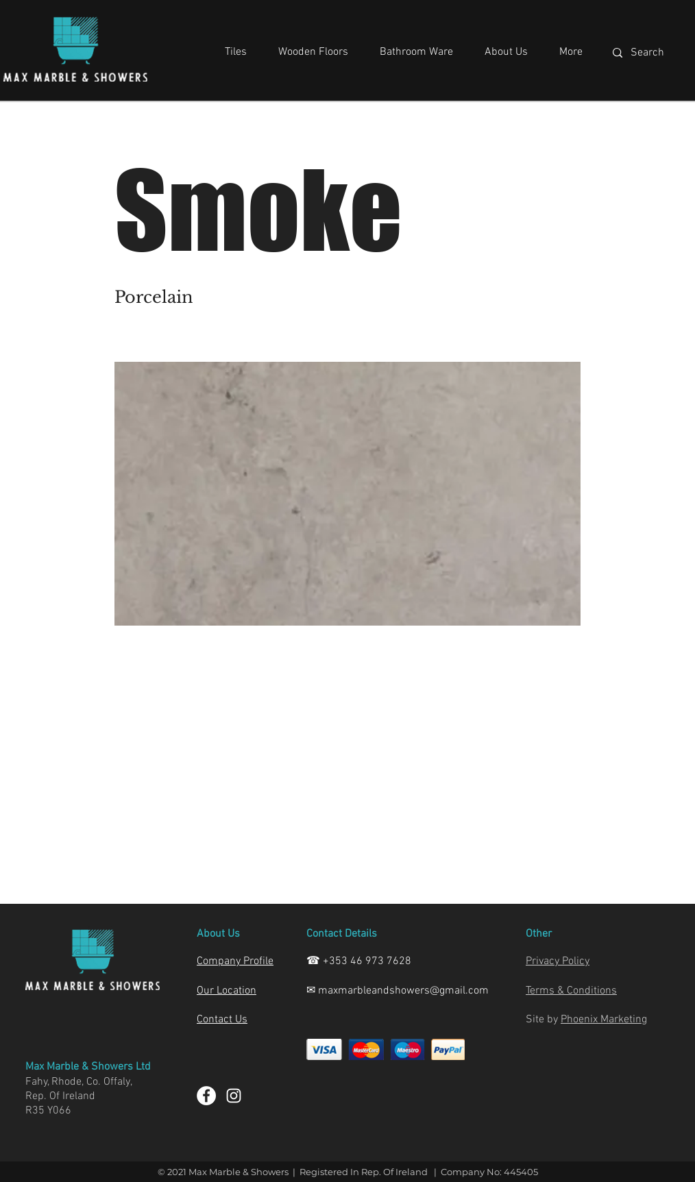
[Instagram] (233, 1095)
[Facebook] (206, 1095)
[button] (236, 46)
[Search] (654, 53)
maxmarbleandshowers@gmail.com (403, 991)
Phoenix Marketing (604, 1019)
